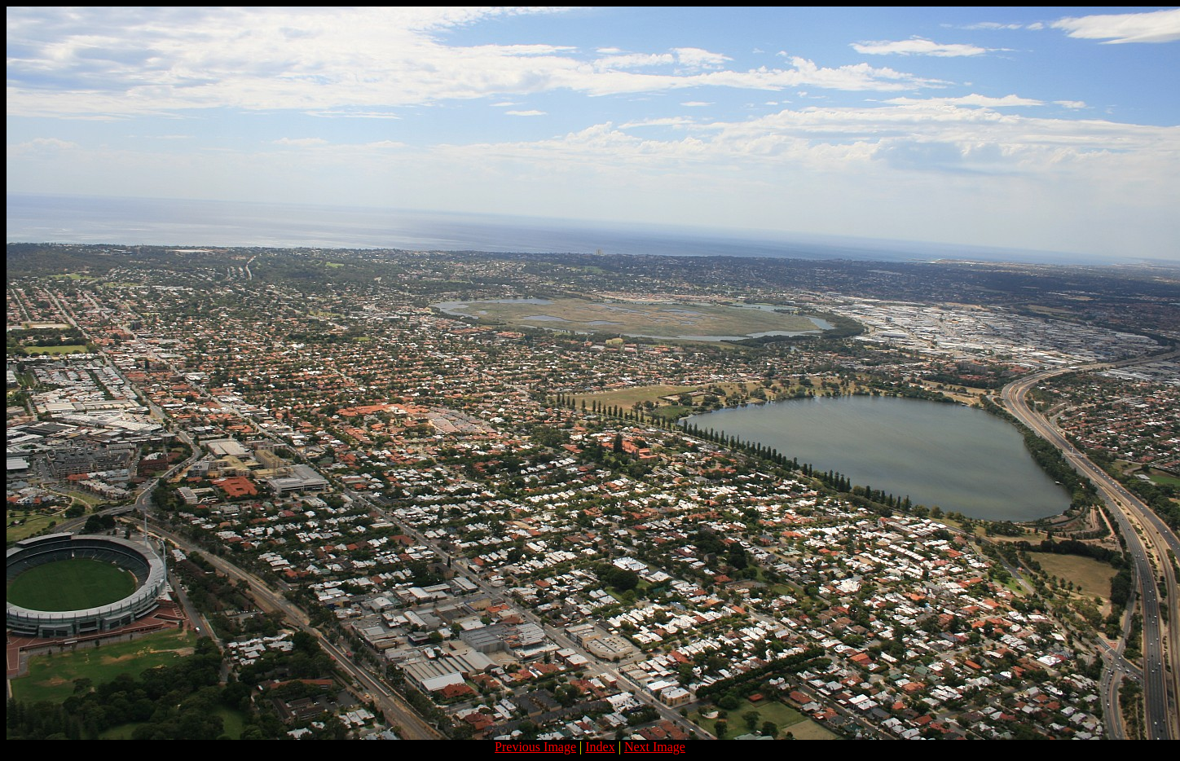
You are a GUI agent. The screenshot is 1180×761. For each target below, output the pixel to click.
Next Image (654, 747)
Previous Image (535, 747)
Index (599, 747)
